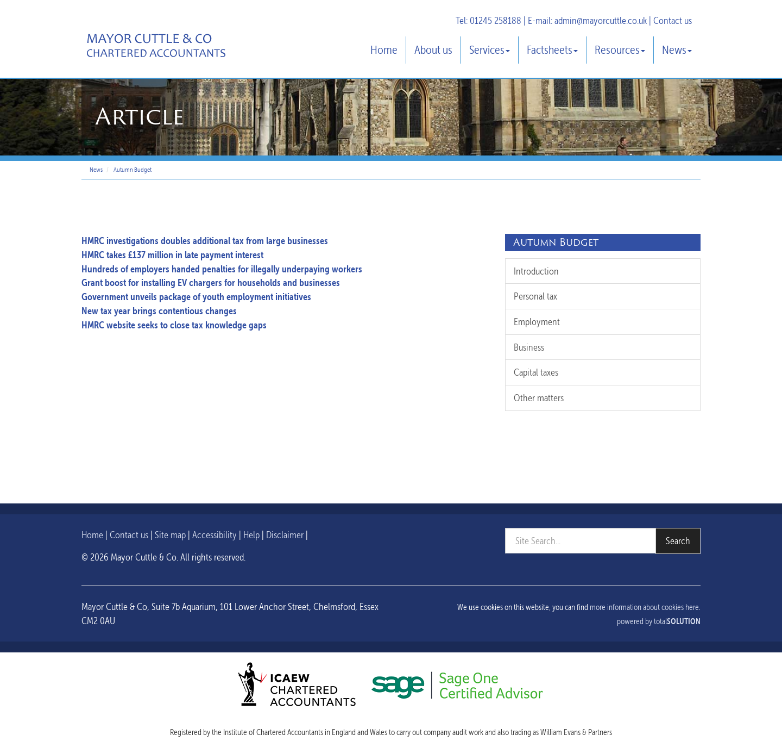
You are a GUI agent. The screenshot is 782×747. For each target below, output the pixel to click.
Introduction (536, 271)
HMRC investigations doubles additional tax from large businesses (204, 240)
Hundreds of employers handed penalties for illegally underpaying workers (221, 269)
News (677, 50)
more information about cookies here (644, 607)
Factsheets (552, 50)
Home (384, 50)
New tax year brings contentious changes (159, 310)
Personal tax (535, 296)
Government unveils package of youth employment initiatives (196, 296)
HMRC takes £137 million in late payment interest (172, 254)
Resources (620, 50)
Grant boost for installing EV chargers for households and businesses (210, 282)
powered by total (659, 621)
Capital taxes (536, 372)
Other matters (539, 397)
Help (251, 534)
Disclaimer (285, 534)
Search (678, 540)
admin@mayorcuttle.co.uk (600, 20)
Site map (170, 534)
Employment (537, 321)
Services (489, 50)
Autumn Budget (132, 169)
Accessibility (214, 534)
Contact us (672, 20)
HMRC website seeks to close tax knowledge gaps (174, 325)
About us (433, 50)
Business (529, 347)
